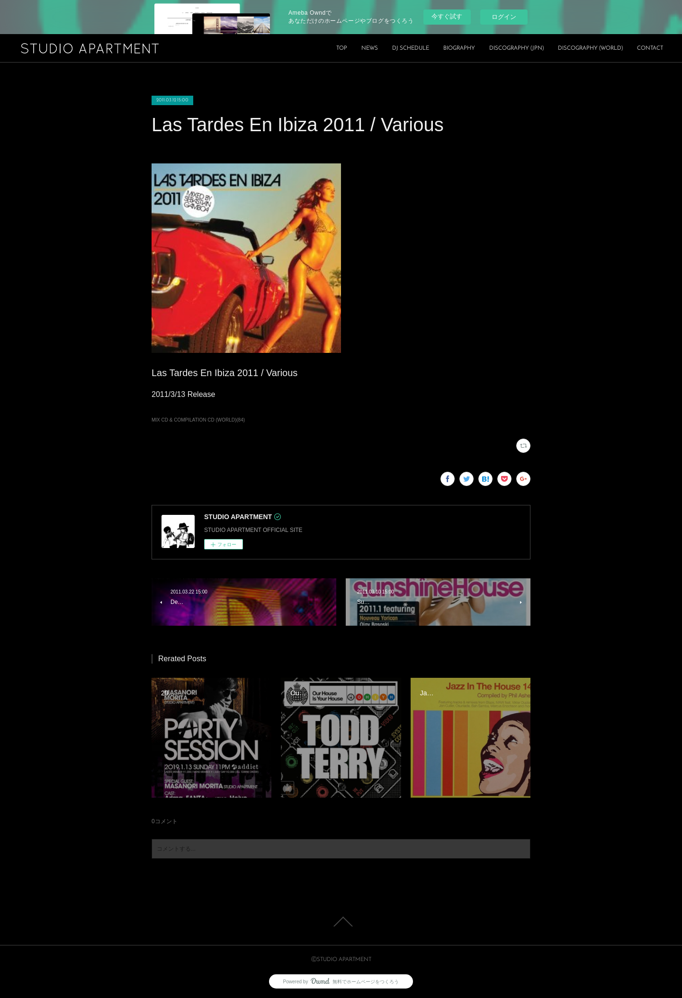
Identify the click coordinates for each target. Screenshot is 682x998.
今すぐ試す (446, 16)
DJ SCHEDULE (410, 48)
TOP (341, 48)
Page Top (341, 922)
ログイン (504, 16)
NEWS (369, 48)
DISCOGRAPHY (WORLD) (590, 48)
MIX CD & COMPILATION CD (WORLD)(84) (198, 420)
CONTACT (650, 48)
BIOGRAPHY (459, 48)
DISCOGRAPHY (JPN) (516, 48)
